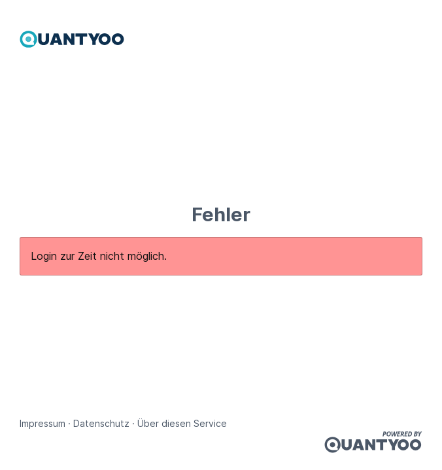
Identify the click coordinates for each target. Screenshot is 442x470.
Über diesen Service (182, 423)
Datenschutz (101, 423)
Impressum (42, 423)
